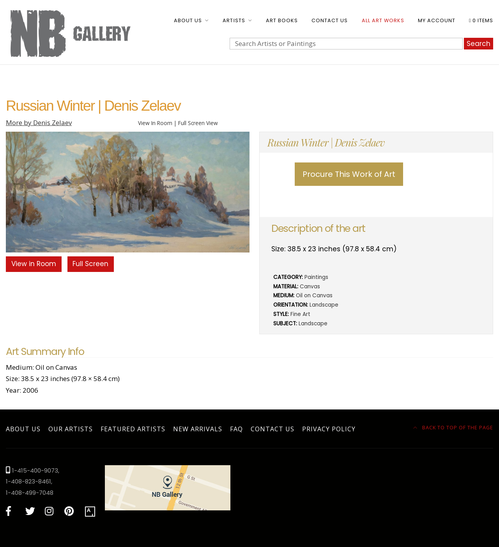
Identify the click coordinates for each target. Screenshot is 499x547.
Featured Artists (133, 429)
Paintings (316, 277)
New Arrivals (197, 429)
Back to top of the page (453, 427)
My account (436, 20)
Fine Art (300, 314)
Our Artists (70, 429)
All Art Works (383, 20)
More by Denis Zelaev (39, 122)
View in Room (33, 263)
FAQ (236, 429)
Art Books (282, 20)
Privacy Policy (329, 429)
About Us (188, 20)
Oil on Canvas (314, 295)
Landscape (324, 305)
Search (478, 43)
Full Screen (90, 263)
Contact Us (329, 20)
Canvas (310, 286)
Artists (234, 20)
